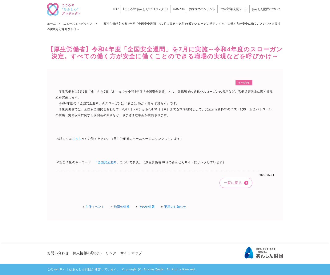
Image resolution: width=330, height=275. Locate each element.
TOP (115, 9)
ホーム (51, 23)
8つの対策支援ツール (233, 9)
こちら (77, 138)
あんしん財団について (266, 9)
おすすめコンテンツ (202, 9)
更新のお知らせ (175, 206)
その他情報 (147, 206)
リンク (111, 253)
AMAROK (179, 9)
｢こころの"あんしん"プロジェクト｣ (145, 9)
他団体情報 (122, 206)
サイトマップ (131, 253)
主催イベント (95, 206)
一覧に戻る (233, 183)
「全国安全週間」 (107, 162)
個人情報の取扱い (87, 253)
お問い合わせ (58, 253)
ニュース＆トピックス (78, 23)
